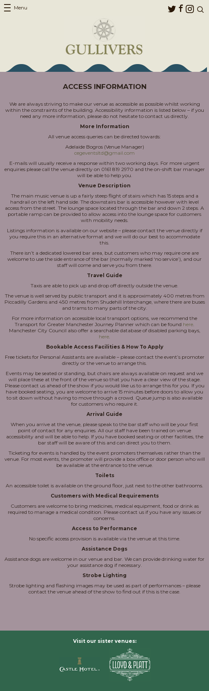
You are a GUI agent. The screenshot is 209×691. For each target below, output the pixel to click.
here (188, 324)
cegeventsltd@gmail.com (104, 153)
